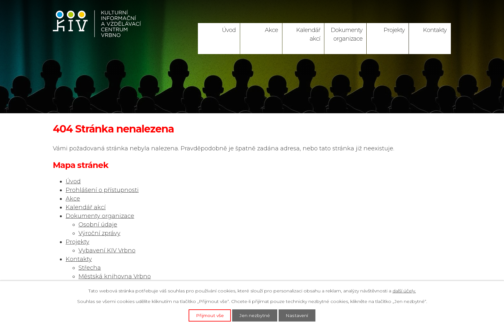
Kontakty (435, 30)
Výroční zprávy (99, 233)
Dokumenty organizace (346, 34)
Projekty (394, 30)
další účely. (404, 291)
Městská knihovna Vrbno (114, 276)
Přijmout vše (209, 315)
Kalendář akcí (308, 34)
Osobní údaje (97, 224)
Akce (271, 30)
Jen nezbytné (255, 315)
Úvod (229, 30)
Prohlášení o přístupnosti (102, 190)
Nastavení (298, 315)
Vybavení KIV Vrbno (106, 250)
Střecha (89, 267)
